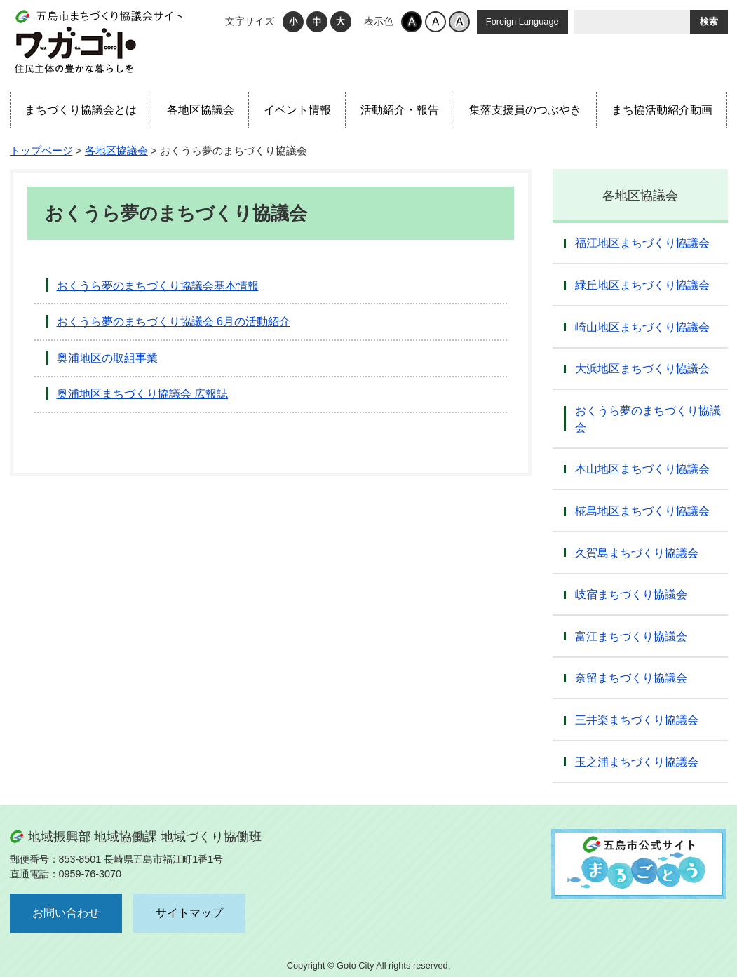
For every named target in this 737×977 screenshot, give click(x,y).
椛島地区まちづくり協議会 (642, 511)
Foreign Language (522, 21)
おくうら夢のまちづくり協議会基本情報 (158, 286)
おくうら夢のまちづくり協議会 (648, 419)
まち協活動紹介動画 (661, 110)
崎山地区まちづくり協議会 (642, 327)
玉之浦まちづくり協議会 (636, 762)
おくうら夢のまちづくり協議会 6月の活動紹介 (173, 322)
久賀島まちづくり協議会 (636, 553)
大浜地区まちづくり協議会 (642, 369)
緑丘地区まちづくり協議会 (642, 285)
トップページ (41, 150)
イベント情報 (297, 110)
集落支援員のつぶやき (525, 110)
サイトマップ (189, 913)
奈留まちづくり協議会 (631, 678)
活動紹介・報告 (399, 110)
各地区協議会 (200, 110)
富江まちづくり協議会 (631, 636)
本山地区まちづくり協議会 (642, 469)
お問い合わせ (66, 913)
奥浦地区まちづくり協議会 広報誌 (142, 394)
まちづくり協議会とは (81, 110)
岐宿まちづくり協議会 (631, 594)
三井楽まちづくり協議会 (636, 720)
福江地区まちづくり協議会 (642, 243)
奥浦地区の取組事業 (107, 358)
